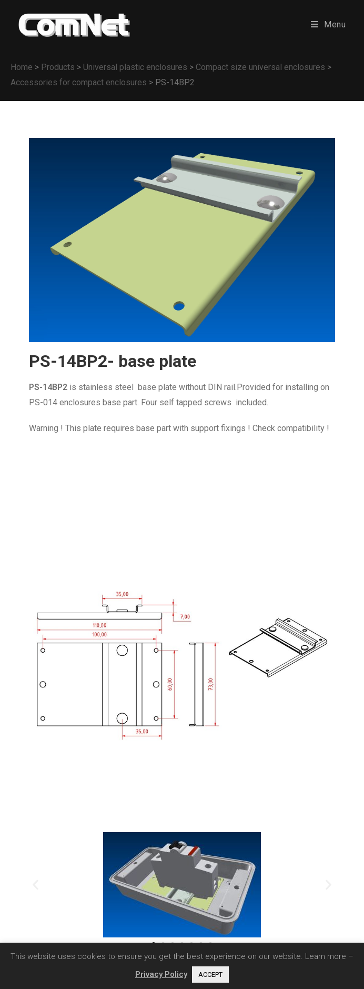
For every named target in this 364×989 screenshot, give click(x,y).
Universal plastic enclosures (135, 67)
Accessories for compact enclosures (79, 82)
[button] (35, 884)
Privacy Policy (161, 974)
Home (22, 67)
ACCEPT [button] (210, 974)
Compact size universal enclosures (260, 67)
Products (58, 67)
